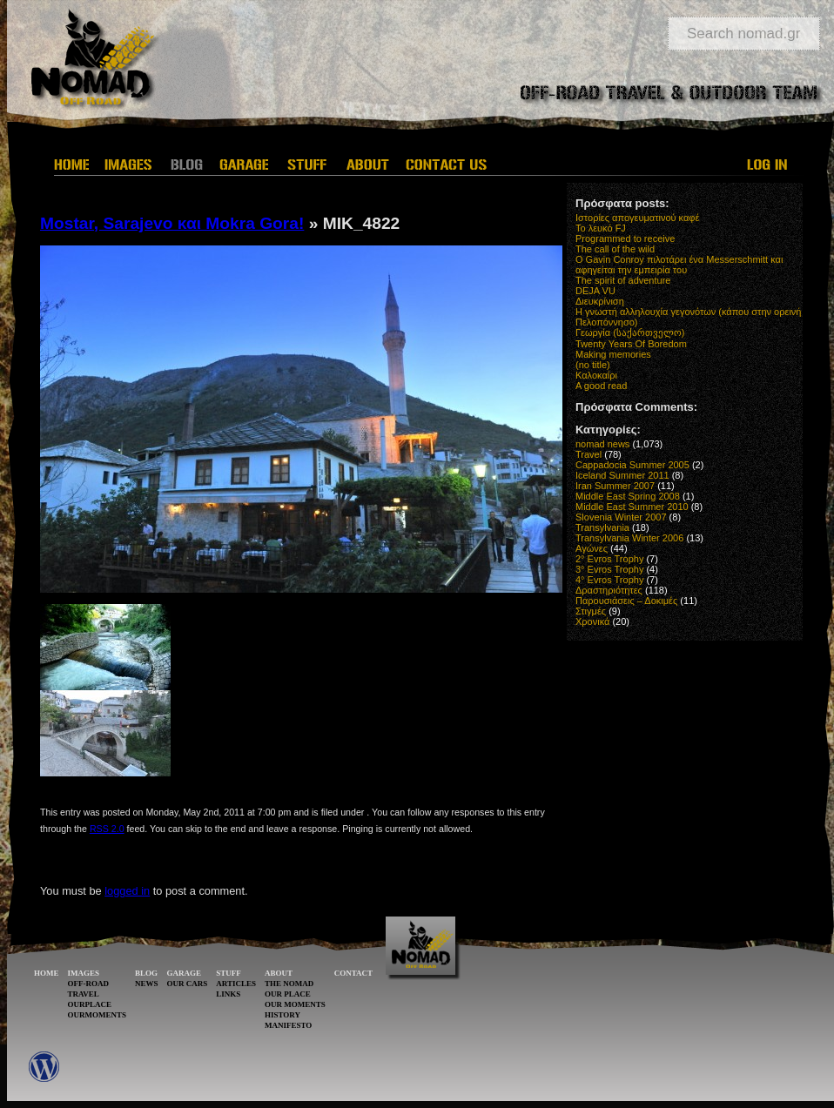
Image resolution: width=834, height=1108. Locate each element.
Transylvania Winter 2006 (629, 538)
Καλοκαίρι (596, 375)
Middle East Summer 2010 (632, 506)
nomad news (602, 444)
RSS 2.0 (107, 828)
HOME (46, 973)
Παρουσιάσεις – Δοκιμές (626, 600)
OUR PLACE (288, 994)
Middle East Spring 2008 (627, 496)
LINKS (228, 994)
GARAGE (184, 973)
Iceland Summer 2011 (622, 475)
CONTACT (353, 973)
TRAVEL (83, 994)
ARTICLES (236, 983)
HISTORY (282, 1015)
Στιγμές (590, 611)
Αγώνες (591, 548)
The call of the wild (615, 249)
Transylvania (602, 527)
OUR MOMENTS (295, 1004)
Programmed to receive (625, 238)
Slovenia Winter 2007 (621, 517)
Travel (588, 454)
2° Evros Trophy (609, 559)
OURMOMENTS (97, 1015)
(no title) (592, 364)
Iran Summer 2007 (615, 485)
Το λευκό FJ (600, 228)
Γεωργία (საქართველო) (630, 332)
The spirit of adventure (622, 280)
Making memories (613, 354)
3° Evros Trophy (609, 569)
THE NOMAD (289, 983)
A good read (601, 385)
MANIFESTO (288, 1025)
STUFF (228, 973)
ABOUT (279, 973)
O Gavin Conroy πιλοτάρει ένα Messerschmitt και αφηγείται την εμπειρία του (679, 264)
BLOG (146, 973)
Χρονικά (592, 621)
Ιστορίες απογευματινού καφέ (637, 217)
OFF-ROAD (89, 983)
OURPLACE (90, 1004)
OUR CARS (187, 983)
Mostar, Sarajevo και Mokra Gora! (172, 223)
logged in (127, 890)
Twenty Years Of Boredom (631, 344)
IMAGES (84, 973)
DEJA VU (595, 290)
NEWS (146, 983)
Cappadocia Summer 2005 (632, 465)
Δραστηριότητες (608, 590)
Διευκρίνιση (599, 301)
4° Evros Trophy (609, 579)
